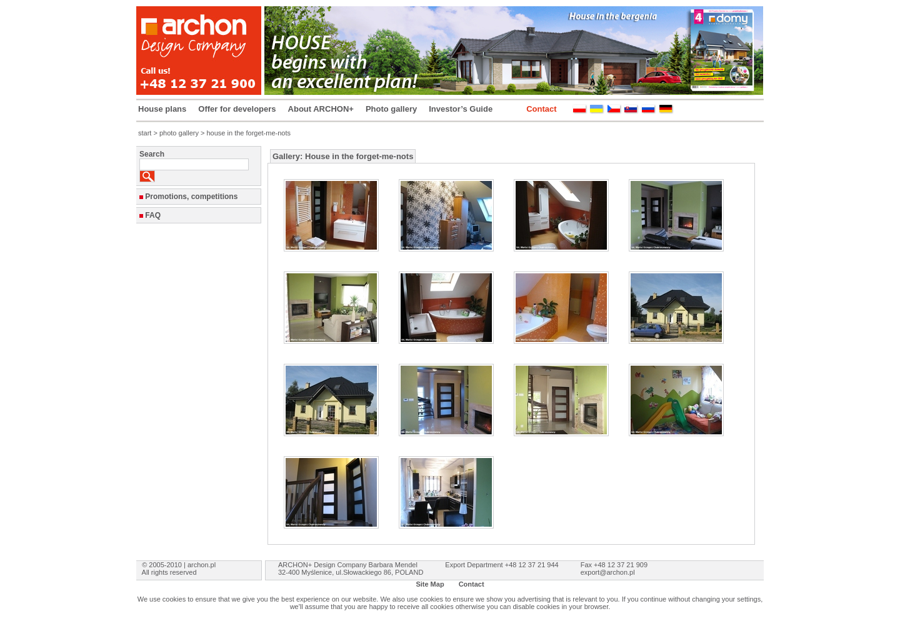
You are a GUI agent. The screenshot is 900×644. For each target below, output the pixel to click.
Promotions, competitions (191, 196)
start (144, 133)
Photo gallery (391, 109)
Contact (541, 109)
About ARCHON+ (321, 109)
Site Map (430, 584)
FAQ (153, 215)
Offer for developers (237, 109)
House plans (162, 109)
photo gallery (179, 133)
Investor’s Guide (460, 109)
